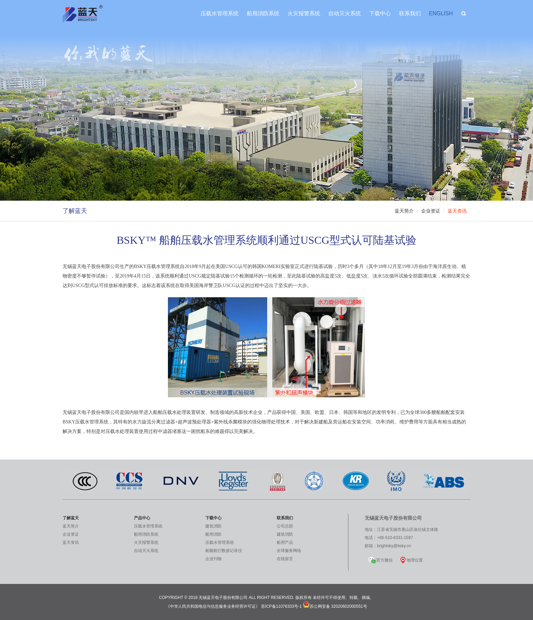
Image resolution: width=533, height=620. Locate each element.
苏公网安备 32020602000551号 (335, 606)
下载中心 (380, 13)
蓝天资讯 (457, 211)
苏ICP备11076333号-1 (281, 606)
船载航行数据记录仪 (223, 550)
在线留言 (285, 558)
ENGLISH (441, 13)
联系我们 (410, 13)
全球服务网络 (289, 550)
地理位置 (415, 560)
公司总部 (285, 526)
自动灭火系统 (344, 13)
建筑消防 (213, 526)
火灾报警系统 (304, 13)
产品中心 (142, 518)
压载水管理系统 (220, 13)
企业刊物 (213, 558)
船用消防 (213, 534)
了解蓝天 (75, 210)
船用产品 (285, 542)
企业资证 (430, 211)
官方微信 (380, 559)
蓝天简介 (404, 211)
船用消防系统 (263, 13)
